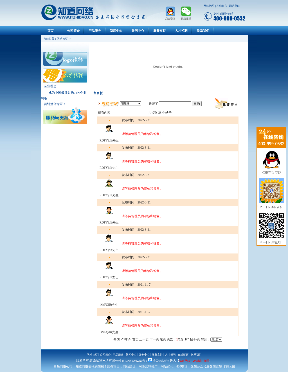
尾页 (163, 339)
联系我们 (203, 30)
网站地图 (209, 5)
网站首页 (92, 354)
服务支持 (159, 30)
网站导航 (234, 5)
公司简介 (73, 30)
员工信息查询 (161, 360)
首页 (50, 30)
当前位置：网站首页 (54, 38)
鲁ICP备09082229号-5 (134, 360)
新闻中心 (116, 30)
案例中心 (137, 30)
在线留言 (221, 5)
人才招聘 (181, 30)
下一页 (154, 339)
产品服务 (94, 30)
